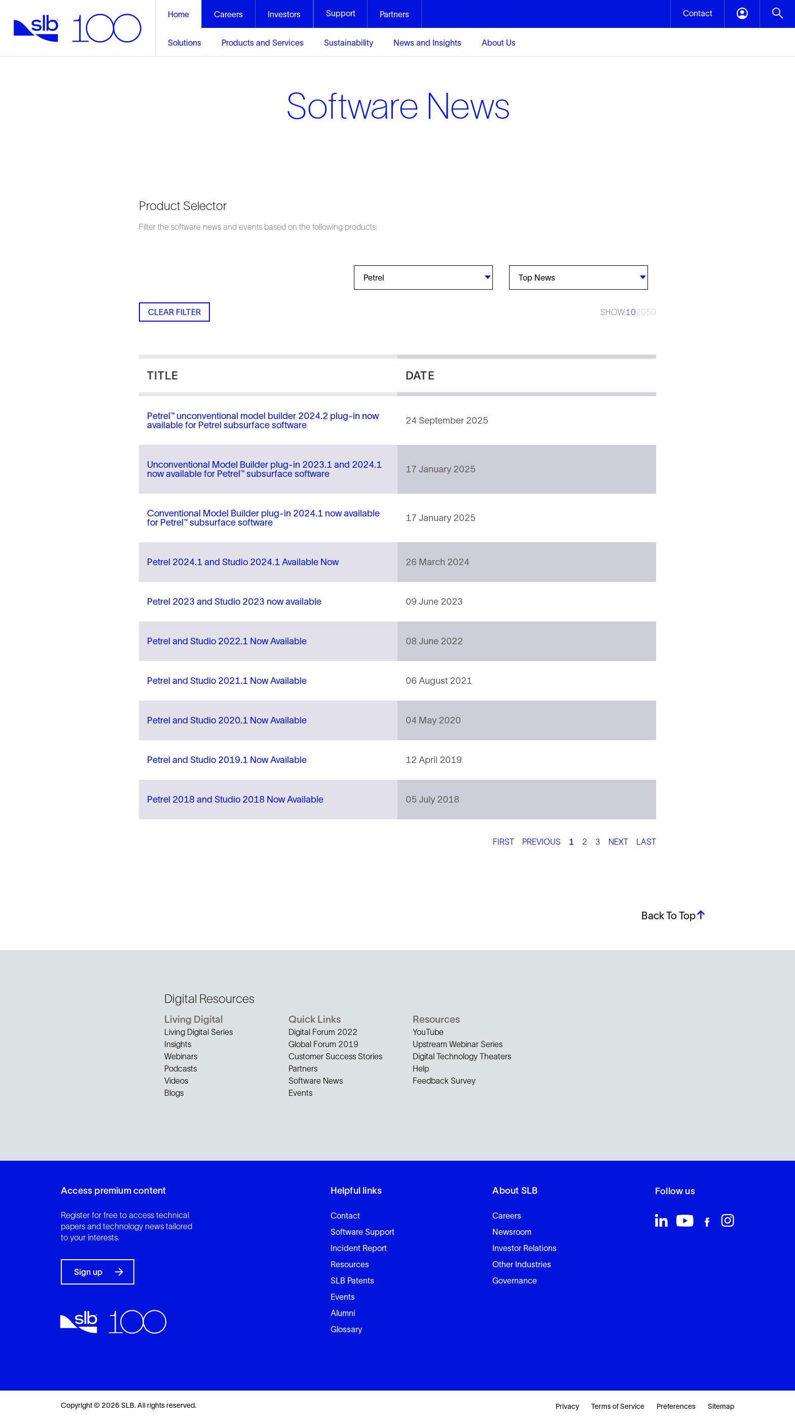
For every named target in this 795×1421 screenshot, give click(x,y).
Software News (315, 1080)
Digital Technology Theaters (462, 1056)
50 (651, 312)
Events (300, 1092)
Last (646, 841)
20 (641, 312)
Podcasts (180, 1068)
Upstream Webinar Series (457, 1044)
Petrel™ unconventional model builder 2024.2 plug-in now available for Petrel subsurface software (263, 420)
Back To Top (673, 915)
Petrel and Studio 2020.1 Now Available (227, 720)
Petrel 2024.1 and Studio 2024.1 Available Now (243, 562)
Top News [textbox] (537, 277)
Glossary (346, 1329)
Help (421, 1068)
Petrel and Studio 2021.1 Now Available (227, 681)
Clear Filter (174, 312)
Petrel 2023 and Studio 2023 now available (234, 602)
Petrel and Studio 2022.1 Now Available (227, 641)
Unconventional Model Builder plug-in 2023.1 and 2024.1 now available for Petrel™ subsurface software (264, 469)
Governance (514, 1280)
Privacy (567, 1406)
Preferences (676, 1406)
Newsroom (511, 1231)
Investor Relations (524, 1248)
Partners (302, 1068)
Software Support (362, 1231)
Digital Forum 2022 (322, 1031)
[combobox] (423, 277)
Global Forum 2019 (323, 1044)
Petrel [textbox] (374, 277)
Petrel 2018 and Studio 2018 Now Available (235, 799)
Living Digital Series (198, 1031)
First (503, 841)
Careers (506, 1215)
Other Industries (521, 1264)
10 (631, 312)
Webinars (180, 1056)
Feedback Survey (444, 1080)
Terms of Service (617, 1406)
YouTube (428, 1031)
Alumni (343, 1313)
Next (618, 841)
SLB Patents (352, 1280)
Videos (176, 1080)
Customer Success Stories (335, 1056)
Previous (541, 841)
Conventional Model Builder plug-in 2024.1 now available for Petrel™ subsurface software (263, 518)
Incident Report (359, 1248)
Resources (350, 1264)
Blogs (174, 1092)
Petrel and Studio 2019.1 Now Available (227, 760)
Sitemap (721, 1406)
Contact (345, 1215)
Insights (177, 1044)
